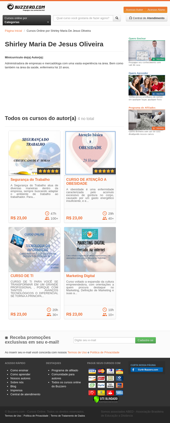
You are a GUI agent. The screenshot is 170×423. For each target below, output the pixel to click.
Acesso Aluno (156, 9)
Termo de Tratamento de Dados (68, 415)
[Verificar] (105, 399)
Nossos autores (20, 378)
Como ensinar (19, 370)
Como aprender (20, 374)
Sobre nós (16, 382)
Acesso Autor (134, 9)
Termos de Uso (77, 352)
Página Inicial (13, 30)
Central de (147, 18)
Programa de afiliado (65, 370)
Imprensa (16, 390)
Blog (13, 386)
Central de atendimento (25, 394)
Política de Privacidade (104, 352)
